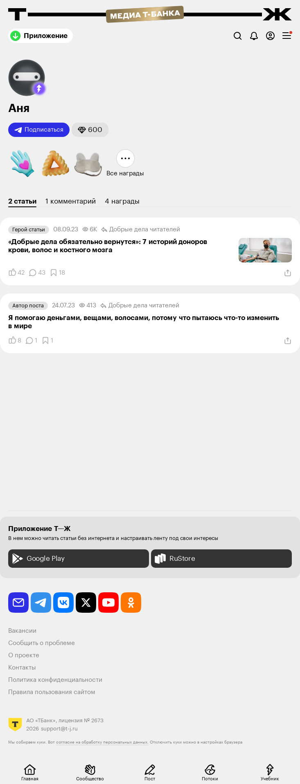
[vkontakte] (63, 602)
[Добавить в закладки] (57, 272)
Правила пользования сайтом (51, 692)
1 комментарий (70, 201)
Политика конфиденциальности (55, 680)
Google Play (37, 558)
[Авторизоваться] (270, 36)
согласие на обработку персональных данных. (102, 742)
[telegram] (41, 602)
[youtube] (108, 602)
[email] (18, 602)
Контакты (22, 668)
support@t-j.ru (59, 728)
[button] (39, 89)
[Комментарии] (37, 272)
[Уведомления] (254, 36)
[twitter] (86, 602)
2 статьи (22, 201)
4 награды (122, 201)
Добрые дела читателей (140, 229)
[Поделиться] (288, 273)
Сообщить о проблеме (41, 643)
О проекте (23, 655)
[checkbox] (287, 36)
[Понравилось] (16, 272)
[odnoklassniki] (131, 602)
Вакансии (22, 631)
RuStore (174, 558)
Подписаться (38, 130)
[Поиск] (237, 36)
